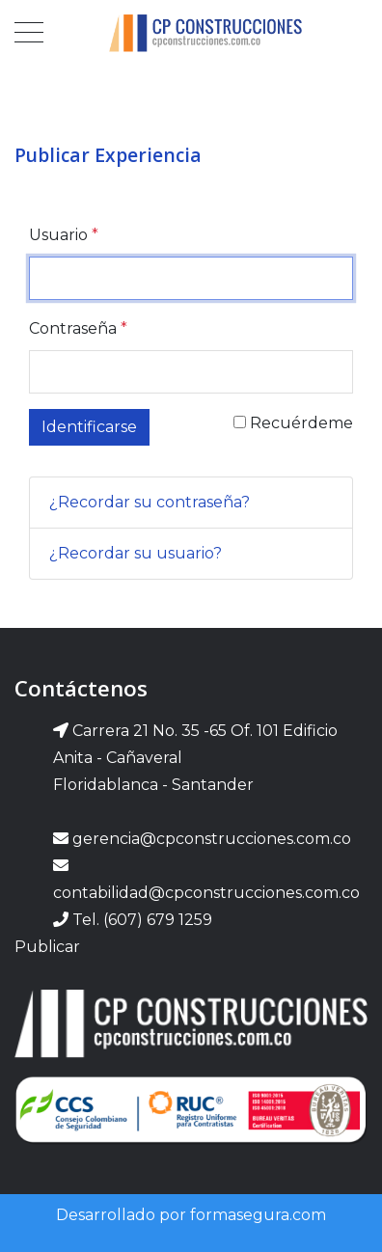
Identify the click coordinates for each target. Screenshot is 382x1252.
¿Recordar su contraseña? (149, 502)
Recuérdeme (293, 423)
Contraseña (78, 328)
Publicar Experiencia (108, 155)
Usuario (63, 235)
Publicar (47, 947)
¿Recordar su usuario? (135, 553)
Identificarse (89, 427)
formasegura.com (258, 1215)
